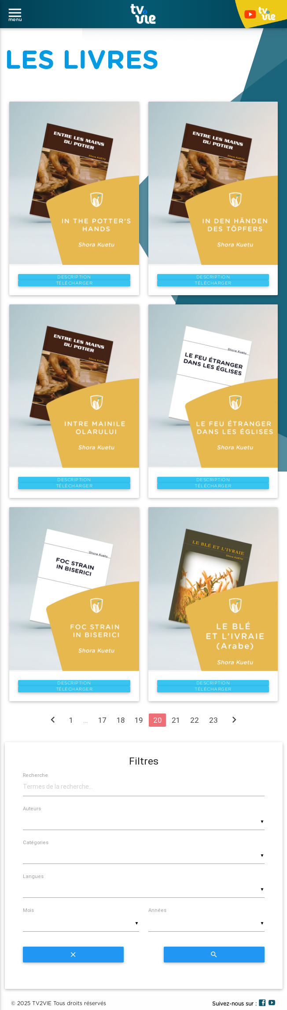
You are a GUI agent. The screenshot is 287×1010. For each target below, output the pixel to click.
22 (194, 720)
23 (213, 720)
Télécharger (74, 283)
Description (74, 277)
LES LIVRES (82, 61)
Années (157, 910)
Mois (28, 910)
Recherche (35, 775)
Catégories (35, 842)
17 (102, 720)
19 (139, 720)
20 (157, 720)
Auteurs (32, 808)
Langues (33, 876)
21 (176, 720)
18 (121, 720)
